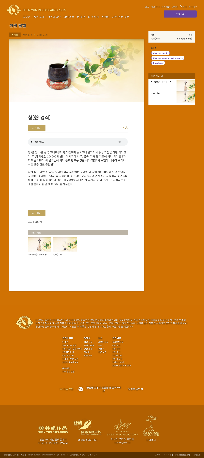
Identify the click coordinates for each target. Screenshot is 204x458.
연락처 (175, 7)
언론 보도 (88, 355)
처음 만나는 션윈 (69, 345)
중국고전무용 (117, 342)
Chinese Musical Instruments (168, 58)
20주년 (27, 17)
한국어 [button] (192, 7)
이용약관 (167, 455)
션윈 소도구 (117, 358)
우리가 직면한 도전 (70, 358)
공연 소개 (39, 17)
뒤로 (14, 34)
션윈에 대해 (67, 338)
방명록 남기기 (135, 389)
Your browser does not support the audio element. (78, 142)
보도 (147, 7)
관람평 (106, 17)
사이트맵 (197, 455)
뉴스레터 (155, 7)
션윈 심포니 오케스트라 (72, 348)
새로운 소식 (103, 342)
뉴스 (100, 338)
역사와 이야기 (118, 362)
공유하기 (37, 127)
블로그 (101, 348)
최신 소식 (93, 17)
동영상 (81, 17)
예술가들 (66, 368)
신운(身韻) (155, 38)
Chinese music (160, 53)
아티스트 (68, 17)
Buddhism (158, 63)
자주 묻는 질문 (120, 17)
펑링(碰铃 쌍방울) (184, 38)
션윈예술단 (54, 17)
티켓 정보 (180, 14)
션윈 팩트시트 (68, 355)
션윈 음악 (116, 345)
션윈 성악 (116, 348)
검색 (183, 7)
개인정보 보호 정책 (182, 455)
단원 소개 (88, 348)
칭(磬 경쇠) (42, 34)
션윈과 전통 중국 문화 (121, 365)
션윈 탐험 (165, 7)
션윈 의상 (116, 352)
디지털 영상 (117, 355)
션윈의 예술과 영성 (70, 362)
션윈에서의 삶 (68, 352)
